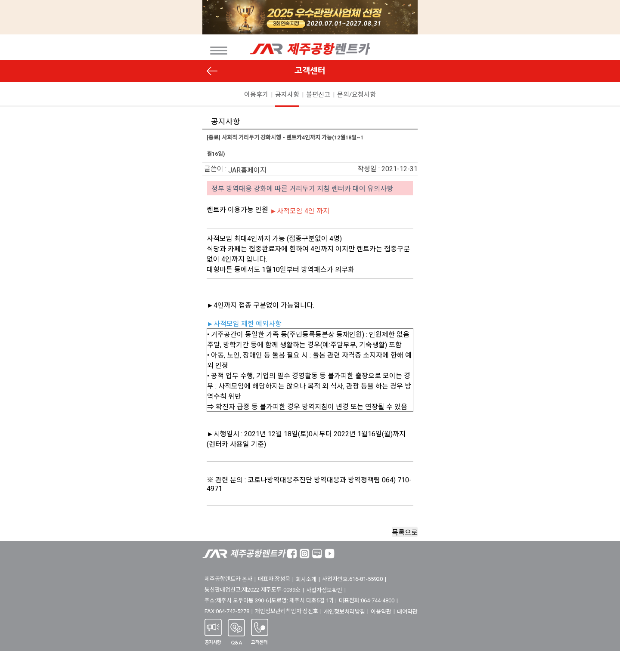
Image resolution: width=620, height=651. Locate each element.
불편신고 (318, 95)
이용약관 (381, 611)
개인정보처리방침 (344, 611)
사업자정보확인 (324, 590)
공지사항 (287, 95)
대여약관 (407, 611)
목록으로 (405, 532)
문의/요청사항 (356, 95)
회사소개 (306, 579)
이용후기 (256, 95)
